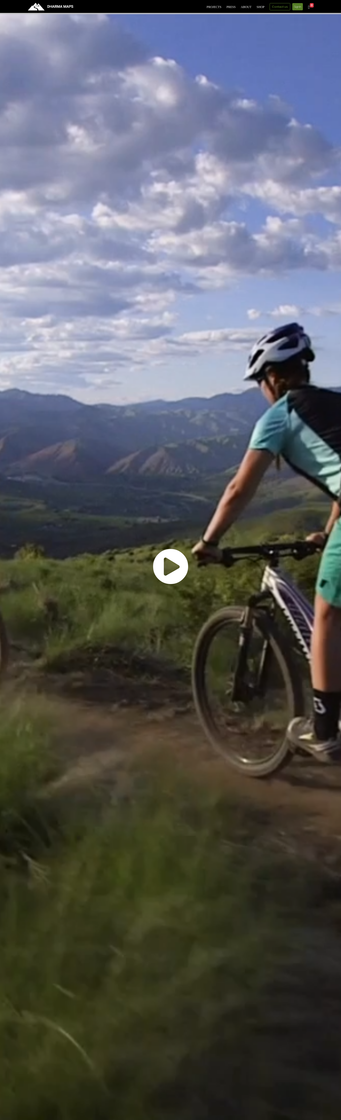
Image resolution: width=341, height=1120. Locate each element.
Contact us (280, 7)
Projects (213, 7)
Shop (261, 7)
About (246, 7)
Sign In (297, 7)
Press (231, 7)
